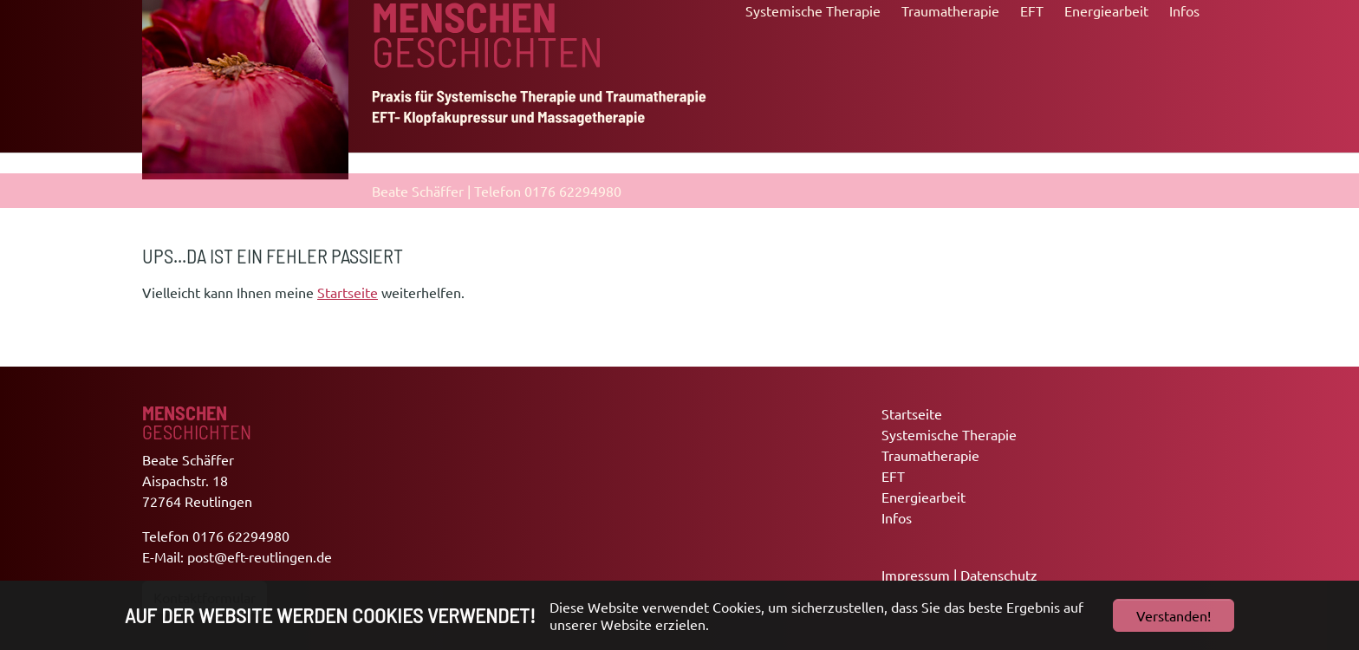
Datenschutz (998, 574)
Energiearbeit (923, 496)
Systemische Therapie (949, 434)
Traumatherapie (930, 455)
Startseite (347, 292)
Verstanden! (1173, 615)
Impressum (915, 574)
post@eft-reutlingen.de (259, 556)
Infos (896, 517)
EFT (893, 475)
